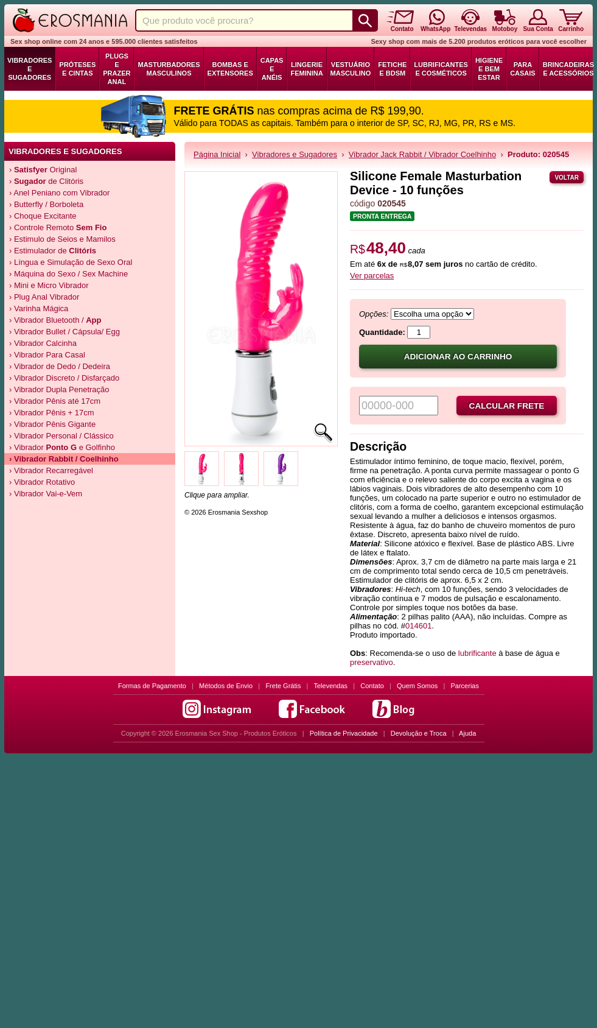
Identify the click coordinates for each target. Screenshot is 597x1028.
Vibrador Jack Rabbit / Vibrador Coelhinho (422, 154)
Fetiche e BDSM (392, 69)
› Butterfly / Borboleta (46, 204)
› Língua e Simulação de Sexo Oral (70, 262)
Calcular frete (507, 405)
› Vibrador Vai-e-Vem (45, 493)
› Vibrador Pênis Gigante (52, 424)
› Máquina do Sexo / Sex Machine (68, 273)
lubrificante (477, 653)
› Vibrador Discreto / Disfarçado (64, 377)
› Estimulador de (52, 250)
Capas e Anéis (272, 69)
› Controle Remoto (57, 227)
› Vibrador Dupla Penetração (59, 389)
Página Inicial (217, 154)
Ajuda (467, 733)
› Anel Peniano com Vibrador (59, 192)
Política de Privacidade (344, 733)
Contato (372, 685)
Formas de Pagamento (152, 685)
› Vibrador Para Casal (47, 354)
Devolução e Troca (419, 733)
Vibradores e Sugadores (29, 69)
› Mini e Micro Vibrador (49, 285)
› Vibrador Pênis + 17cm (51, 412)
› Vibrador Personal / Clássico (61, 435)
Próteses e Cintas (77, 69)
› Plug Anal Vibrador (44, 296)
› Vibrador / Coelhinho (64, 458)
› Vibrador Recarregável (51, 470)
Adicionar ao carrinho (458, 356)
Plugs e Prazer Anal (116, 68)
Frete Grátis (283, 685)
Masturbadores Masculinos (169, 69)
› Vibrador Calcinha (43, 343)
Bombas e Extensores (230, 69)
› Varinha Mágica (38, 308)
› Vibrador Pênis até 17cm (54, 401)
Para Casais (523, 69)
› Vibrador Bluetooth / (55, 320)
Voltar (566, 177)
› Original (43, 169)
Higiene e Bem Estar (489, 69)
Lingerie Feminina (306, 69)
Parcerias (465, 685)
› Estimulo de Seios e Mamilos (62, 239)
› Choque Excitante (43, 215)
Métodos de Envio (226, 685)
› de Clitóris (46, 181)
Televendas (330, 685)
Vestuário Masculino (350, 69)
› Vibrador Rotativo (42, 482)
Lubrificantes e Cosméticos (441, 69)
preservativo (371, 662)
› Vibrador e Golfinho (62, 447)
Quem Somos (417, 685)
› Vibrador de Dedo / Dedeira (59, 366)
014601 (418, 625)
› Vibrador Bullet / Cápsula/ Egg (64, 331)
